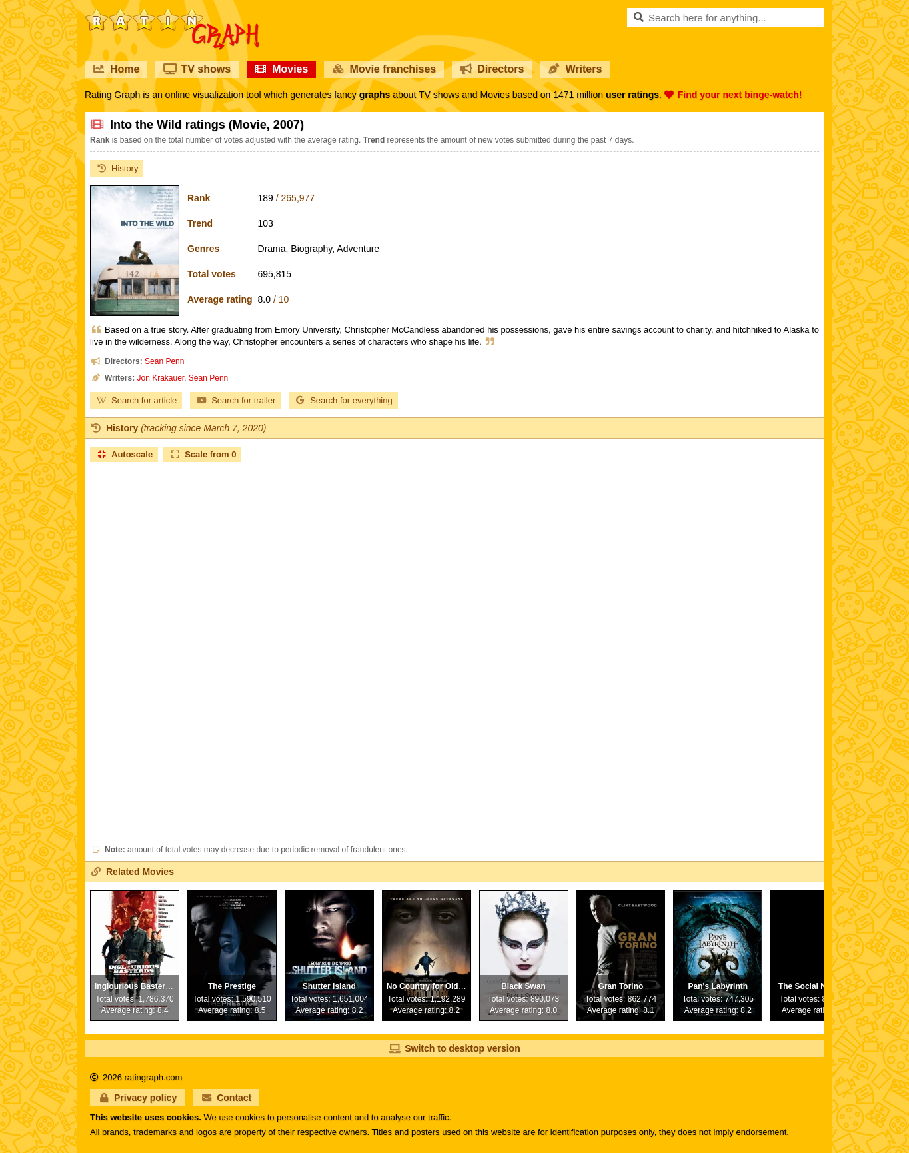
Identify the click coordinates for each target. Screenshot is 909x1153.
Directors (492, 69)
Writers (575, 69)
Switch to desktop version (454, 1048)
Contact (226, 1097)
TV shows (197, 69)
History (116, 168)
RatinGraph (172, 13)
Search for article (136, 400)
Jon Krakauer (160, 378)
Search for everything (343, 400)
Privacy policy (137, 1097)
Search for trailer (235, 400)
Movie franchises (384, 69)
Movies (281, 69)
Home (116, 69)
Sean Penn (164, 361)
